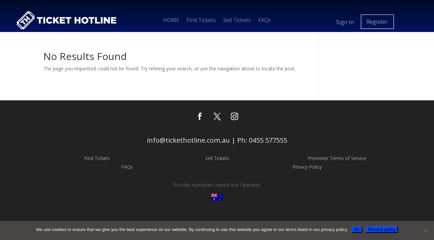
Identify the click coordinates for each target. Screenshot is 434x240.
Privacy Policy (307, 167)
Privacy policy (381, 229)
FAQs (264, 21)
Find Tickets (201, 21)
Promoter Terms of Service (336, 158)
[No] (425, 230)
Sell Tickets (237, 21)
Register (377, 22)
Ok (357, 229)
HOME (171, 21)
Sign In (345, 22)
